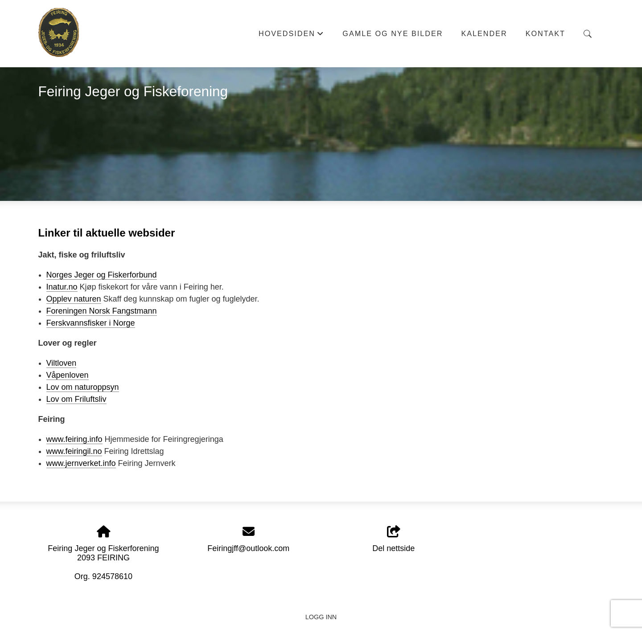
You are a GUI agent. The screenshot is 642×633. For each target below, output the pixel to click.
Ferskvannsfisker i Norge (90, 323)
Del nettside (393, 539)
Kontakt (545, 33)
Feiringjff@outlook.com (248, 548)
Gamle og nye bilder (392, 33)
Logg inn (321, 617)
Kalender (484, 33)
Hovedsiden (291, 35)
